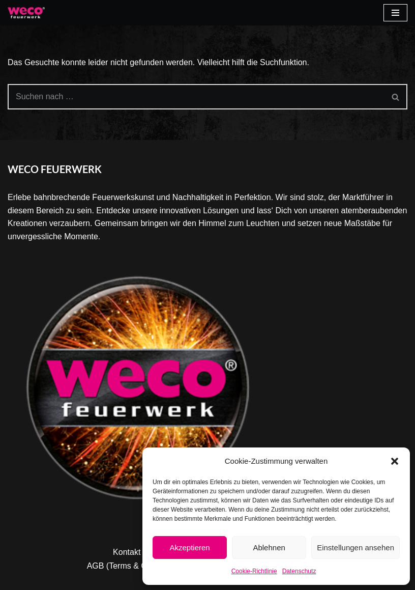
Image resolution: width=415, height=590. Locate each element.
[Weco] (26, 12)
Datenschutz (299, 571)
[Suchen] (196, 96)
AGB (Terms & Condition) (133, 565)
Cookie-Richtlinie (254, 571)
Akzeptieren (189, 547)
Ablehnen (269, 547)
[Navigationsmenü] (395, 12)
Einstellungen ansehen (355, 547)
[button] (395, 461)
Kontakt (126, 552)
